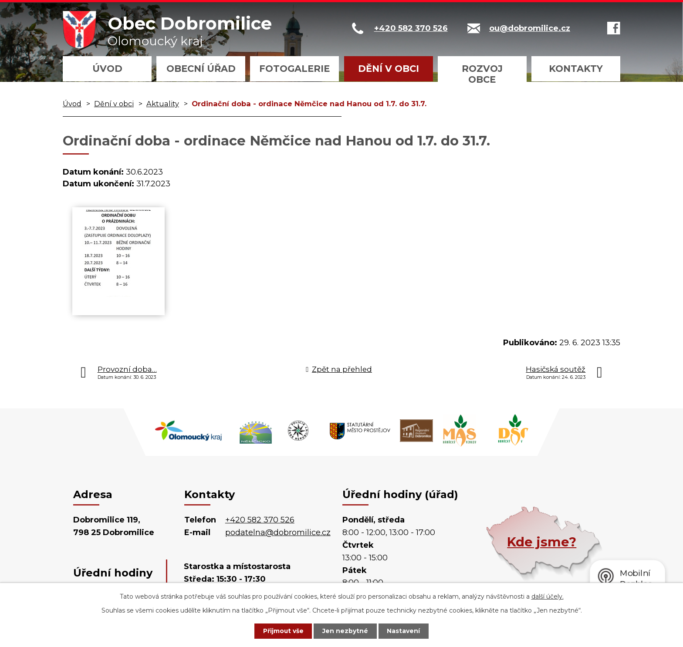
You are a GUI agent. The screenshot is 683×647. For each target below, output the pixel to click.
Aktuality (162, 103)
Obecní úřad (201, 68)
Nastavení (405, 631)
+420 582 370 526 (259, 520)
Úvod (107, 68)
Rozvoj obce (482, 74)
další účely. (547, 596)
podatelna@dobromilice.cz (278, 532)
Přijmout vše (282, 631)
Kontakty (576, 68)
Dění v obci (388, 68)
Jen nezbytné (346, 631)
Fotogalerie (294, 68)
